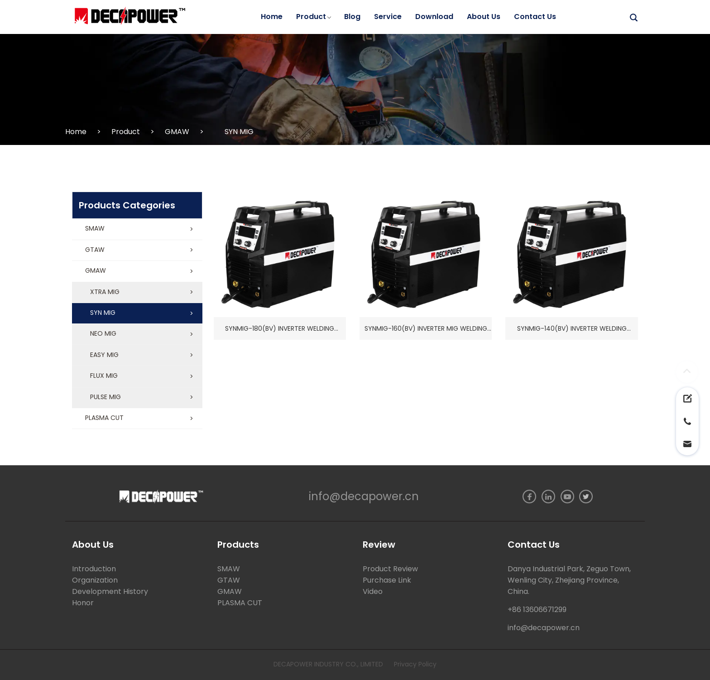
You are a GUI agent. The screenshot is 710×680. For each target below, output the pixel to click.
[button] (137, 229)
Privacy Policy (415, 664)
